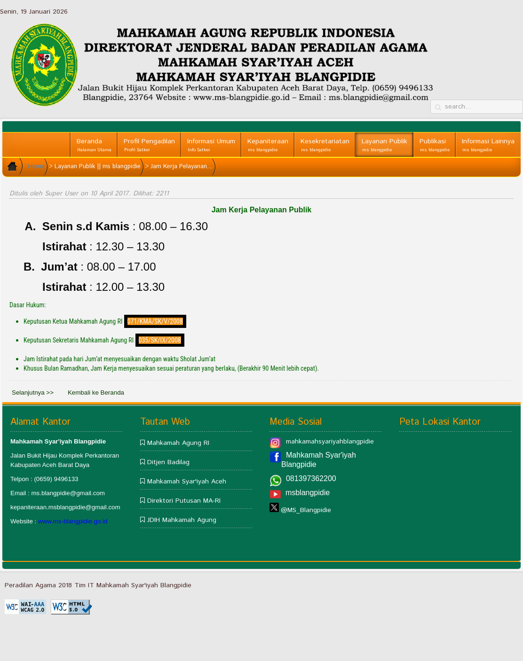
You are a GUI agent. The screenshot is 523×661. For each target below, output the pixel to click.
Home (36, 166)
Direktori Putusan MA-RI (184, 500)
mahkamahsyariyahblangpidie (330, 441)
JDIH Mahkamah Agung (181, 520)
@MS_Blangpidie (306, 510)
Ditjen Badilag (168, 462)
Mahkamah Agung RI (178, 443)
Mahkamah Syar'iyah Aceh (186, 481)
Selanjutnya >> (33, 392)
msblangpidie (307, 493)
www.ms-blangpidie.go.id (72, 521)
